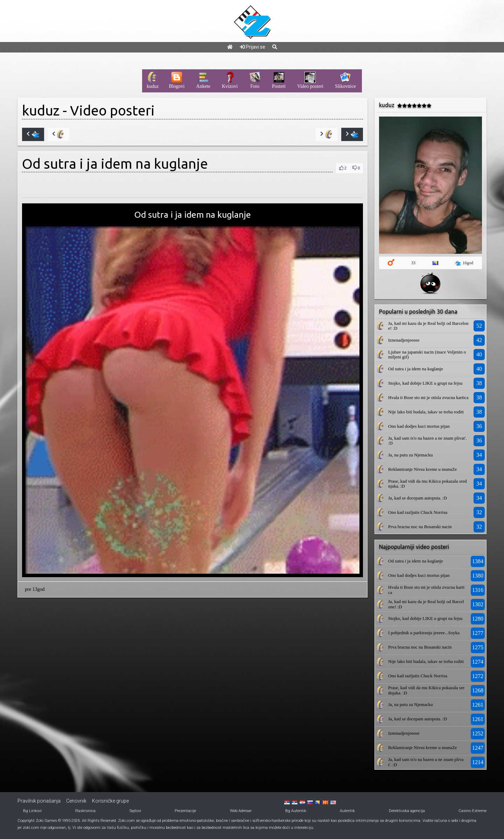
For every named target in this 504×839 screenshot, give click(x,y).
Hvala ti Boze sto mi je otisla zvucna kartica (428, 397)
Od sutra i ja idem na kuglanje (415, 368)
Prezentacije (185, 811)
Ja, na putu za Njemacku (410, 454)
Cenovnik (76, 801)
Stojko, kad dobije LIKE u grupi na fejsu (425, 383)
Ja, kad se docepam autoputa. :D (417, 498)
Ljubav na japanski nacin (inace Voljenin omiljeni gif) (427, 354)
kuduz (40, 110)
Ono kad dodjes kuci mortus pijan (419, 426)
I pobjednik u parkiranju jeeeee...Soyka (424, 632)
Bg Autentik (295, 811)
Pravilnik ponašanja (39, 801)
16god (464, 263)
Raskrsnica (85, 811)
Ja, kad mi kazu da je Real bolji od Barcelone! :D (428, 326)
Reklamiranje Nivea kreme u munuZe (422, 469)
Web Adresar (241, 811)
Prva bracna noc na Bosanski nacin (420, 526)
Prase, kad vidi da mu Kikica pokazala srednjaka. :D (427, 483)
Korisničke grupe (110, 801)
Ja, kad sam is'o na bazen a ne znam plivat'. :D (427, 440)
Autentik (347, 811)
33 (413, 262)
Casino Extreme (472, 811)
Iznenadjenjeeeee (403, 340)
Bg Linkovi (32, 811)
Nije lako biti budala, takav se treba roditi (426, 411)
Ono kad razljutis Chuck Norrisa (417, 512)
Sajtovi (135, 811)
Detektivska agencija (407, 811)
